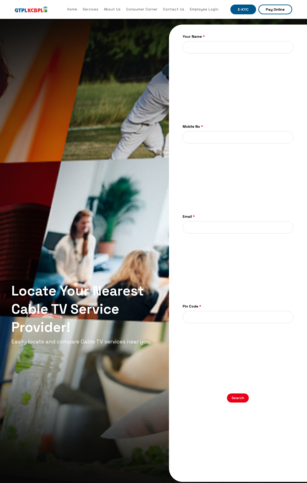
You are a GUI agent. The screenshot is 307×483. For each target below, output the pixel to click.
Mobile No (193, 126)
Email (189, 216)
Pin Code (192, 306)
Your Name (194, 36)
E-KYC (243, 9)
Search (238, 397)
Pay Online (275, 9)
